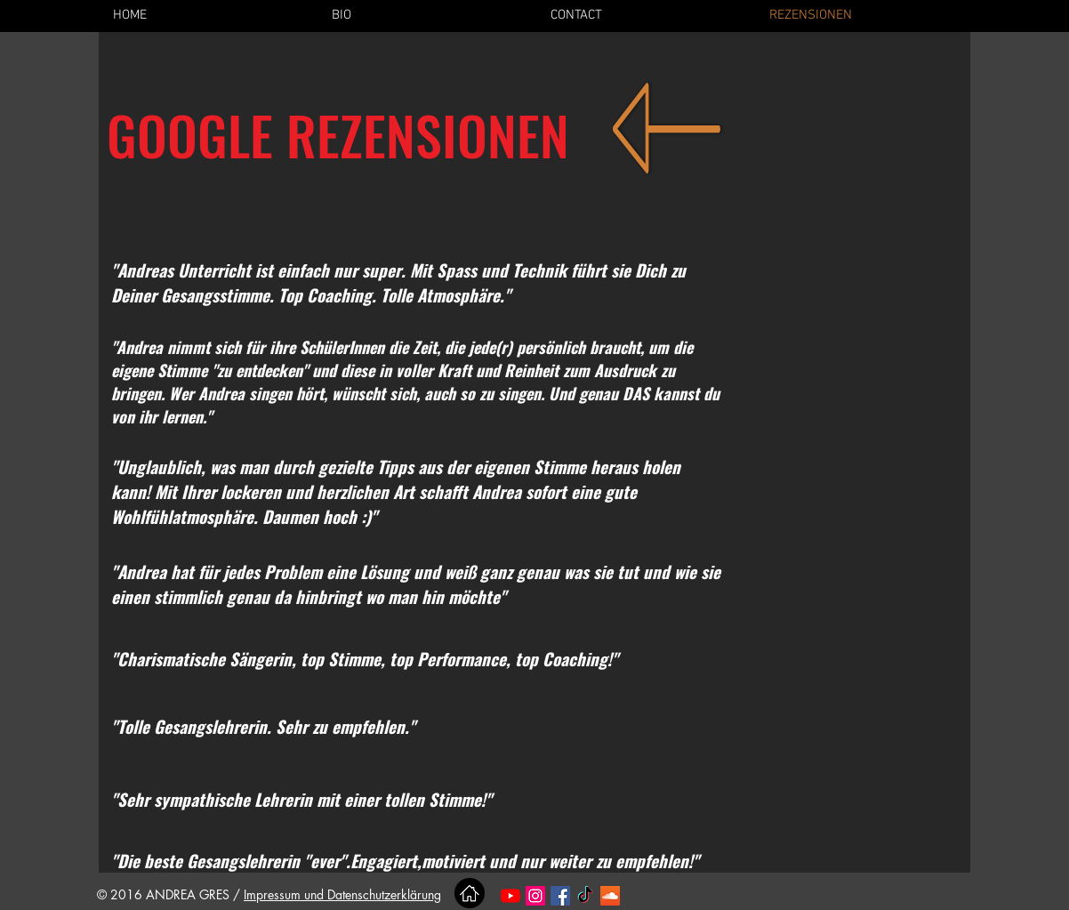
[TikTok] (585, 896)
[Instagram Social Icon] (535, 896)
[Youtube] (510, 896)
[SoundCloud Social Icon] (610, 896)
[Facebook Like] (683, 897)
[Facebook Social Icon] (560, 896)
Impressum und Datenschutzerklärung (342, 894)
